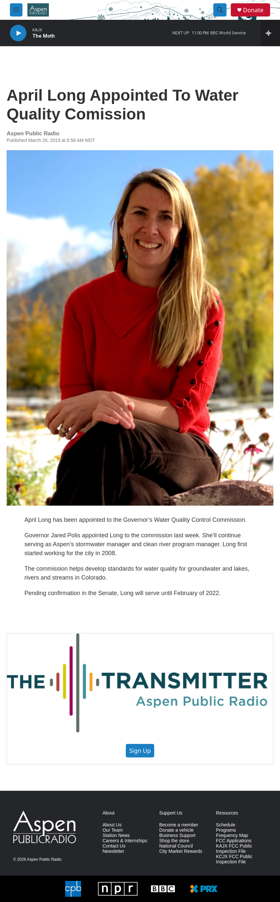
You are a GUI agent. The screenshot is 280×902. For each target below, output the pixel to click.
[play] (18, 33)
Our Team (112, 830)
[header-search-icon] (220, 10)
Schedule (225, 824)
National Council (176, 846)
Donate (253, 10)
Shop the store (174, 840)
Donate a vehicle (176, 830)
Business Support (177, 835)
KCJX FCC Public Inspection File (234, 859)
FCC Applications (233, 840)
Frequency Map (232, 835)
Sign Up (140, 750)
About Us (112, 824)
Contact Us (113, 846)
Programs (226, 830)
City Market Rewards (180, 851)
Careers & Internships (124, 840)
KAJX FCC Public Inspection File (234, 849)
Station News (115, 835)
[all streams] (270, 33)
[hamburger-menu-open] (16, 10)
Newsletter (113, 851)
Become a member (178, 824)
